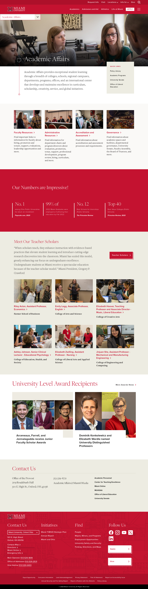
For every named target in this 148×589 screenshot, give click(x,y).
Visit (103, 2)
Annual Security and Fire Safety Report (54, 581)
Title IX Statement (96, 577)
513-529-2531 (31, 561)
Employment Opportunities (86, 539)
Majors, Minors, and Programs (88, 536)
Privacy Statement (81, 577)
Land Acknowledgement (64, 577)
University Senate (117, 80)
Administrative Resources (52, 134)
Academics (74, 9)
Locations (112, 2)
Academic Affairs (11, 17)
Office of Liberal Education (106, 494)
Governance (113, 132)
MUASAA (98, 490)
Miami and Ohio (48, 539)
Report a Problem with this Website (83, 581)
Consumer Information (45, 577)
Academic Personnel (103, 478)
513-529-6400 (25, 565)
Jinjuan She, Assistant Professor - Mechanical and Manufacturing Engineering (113, 355)
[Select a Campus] (23, 532)
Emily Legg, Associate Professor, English (71, 308)
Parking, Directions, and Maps (88, 547)
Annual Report (47, 536)
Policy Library (115, 71)
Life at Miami (117, 9)
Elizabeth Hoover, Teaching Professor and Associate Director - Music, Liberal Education (113, 309)
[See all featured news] (126, 384)
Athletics (105, 9)
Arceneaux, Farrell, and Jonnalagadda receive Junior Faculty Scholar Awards (34, 439)
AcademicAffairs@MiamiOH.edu (70, 483)
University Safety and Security (88, 543)
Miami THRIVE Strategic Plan (53, 532)
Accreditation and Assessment (85, 134)
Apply (130, 9)
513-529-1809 (27, 558)
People (78, 532)
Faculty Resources (23, 132)
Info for (123, 2)
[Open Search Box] (139, 2)
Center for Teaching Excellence (107, 482)
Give (133, 2)
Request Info (93, 2)
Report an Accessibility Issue (115, 577)
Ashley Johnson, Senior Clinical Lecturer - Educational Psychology (31, 353)
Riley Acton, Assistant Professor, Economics (30, 308)
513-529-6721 (60, 478)
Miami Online (100, 486)
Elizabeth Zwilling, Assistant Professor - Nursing (69, 353)
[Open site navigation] (139, 9)
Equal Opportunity (29, 577)
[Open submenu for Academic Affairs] (38, 17)
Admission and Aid (90, 9)
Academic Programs (118, 75)
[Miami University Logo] (16, 9)
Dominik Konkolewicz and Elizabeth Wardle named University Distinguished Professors (95, 441)
